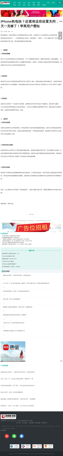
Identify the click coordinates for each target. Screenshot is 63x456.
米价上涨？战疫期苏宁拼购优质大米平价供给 (13, 242)
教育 (34, 2)
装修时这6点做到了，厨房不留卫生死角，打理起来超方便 (17, 275)
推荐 (4, 318)
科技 (14, 5)
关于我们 (18, 422)
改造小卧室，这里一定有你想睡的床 (11, 299)
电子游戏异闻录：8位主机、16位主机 (11, 266)
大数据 (44, 5)
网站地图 (37, 422)
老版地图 (31, 422)
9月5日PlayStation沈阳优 (8, 261)
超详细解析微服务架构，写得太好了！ (11, 237)
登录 (48, 2)
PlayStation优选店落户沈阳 (8, 256)
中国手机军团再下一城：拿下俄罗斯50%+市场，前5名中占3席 (17, 240)
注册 (53, 2)
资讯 (19, 2)
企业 (19, 5)
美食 (29, 5)
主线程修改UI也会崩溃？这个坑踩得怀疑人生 (14, 330)
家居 (38, 2)
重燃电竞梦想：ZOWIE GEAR (9, 258)
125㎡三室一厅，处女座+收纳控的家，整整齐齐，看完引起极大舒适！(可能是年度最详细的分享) (26, 283)
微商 (38, 5)
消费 (34, 5)
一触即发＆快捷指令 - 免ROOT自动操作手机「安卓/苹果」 (16, 239)
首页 (14, 2)
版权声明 (44, 422)
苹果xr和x (11, 203)
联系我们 (25, 422)
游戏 (24, 5)
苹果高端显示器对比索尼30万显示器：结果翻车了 (15, 314)
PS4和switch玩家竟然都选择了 (9, 264)
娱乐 (29, 2)
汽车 (24, 2)
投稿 (59, 2)
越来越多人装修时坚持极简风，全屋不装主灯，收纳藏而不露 (17, 307)
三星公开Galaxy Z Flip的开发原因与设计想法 (13, 322)
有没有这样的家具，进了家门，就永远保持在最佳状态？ (16, 291)
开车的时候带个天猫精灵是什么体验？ (11, 235)
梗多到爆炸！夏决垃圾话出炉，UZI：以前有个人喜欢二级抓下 (17, 244)
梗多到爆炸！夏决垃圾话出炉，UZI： (11, 253)
